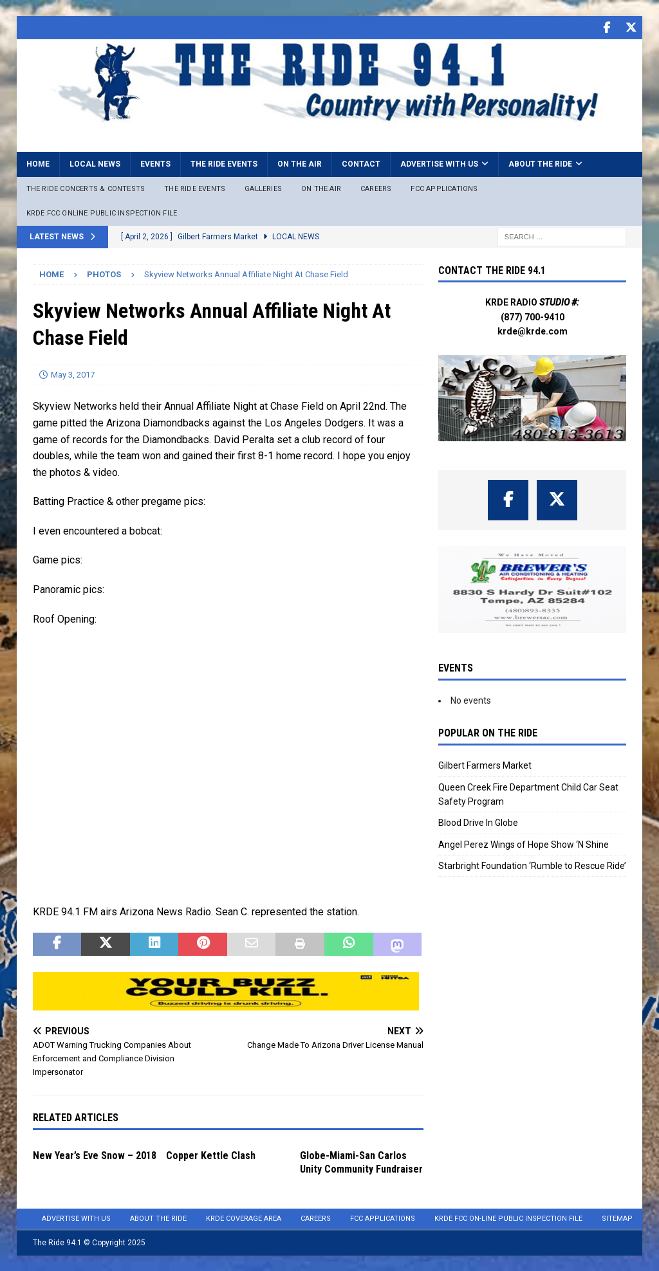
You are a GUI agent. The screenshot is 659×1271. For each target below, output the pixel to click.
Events (155, 163)
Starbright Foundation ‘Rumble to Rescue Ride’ (532, 865)
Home (38, 163)
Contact (361, 163)
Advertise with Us (439, 163)
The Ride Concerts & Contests (85, 188)
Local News (95, 163)
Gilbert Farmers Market (485, 765)
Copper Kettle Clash (210, 1155)
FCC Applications (444, 188)
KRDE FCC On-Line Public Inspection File (508, 1218)
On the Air (299, 163)
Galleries (263, 188)
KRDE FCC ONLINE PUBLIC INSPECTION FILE (102, 212)
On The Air (321, 188)
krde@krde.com (532, 330)
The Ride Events (223, 163)
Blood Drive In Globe (478, 822)
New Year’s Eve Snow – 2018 (94, 1155)
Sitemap (617, 1218)
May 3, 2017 (73, 373)
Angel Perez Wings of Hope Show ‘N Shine (523, 844)
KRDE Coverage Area (243, 1218)
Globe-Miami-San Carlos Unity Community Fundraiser (361, 1162)
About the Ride (540, 163)
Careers (375, 188)
